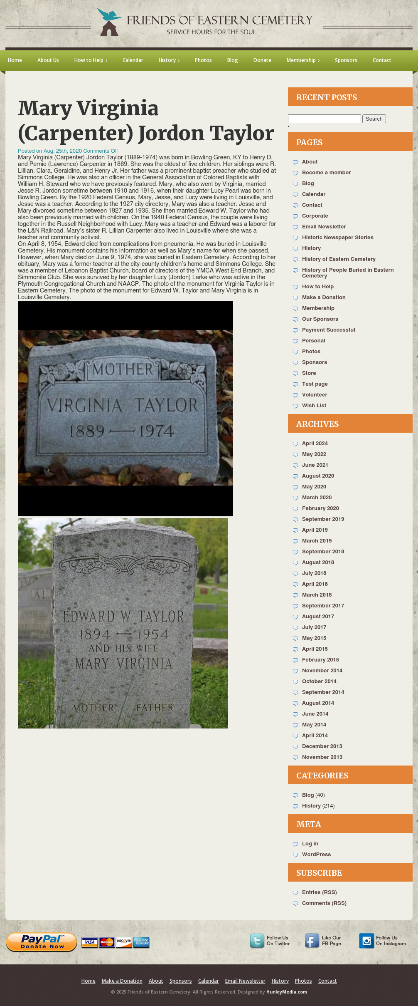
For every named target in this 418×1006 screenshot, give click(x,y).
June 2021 (315, 465)
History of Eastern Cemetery (339, 259)
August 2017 (318, 616)
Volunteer (314, 395)
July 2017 (314, 627)
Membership (318, 308)
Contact (312, 205)
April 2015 (315, 649)
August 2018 (318, 562)
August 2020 (318, 476)
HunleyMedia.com (286, 992)
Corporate (315, 216)
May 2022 (314, 454)
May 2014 (314, 725)
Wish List (314, 406)
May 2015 (314, 638)
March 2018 (317, 595)
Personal (313, 341)
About (309, 162)
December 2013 (322, 746)
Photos (311, 351)
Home (88, 980)
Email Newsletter (324, 227)
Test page (315, 384)
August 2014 (318, 703)
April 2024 (315, 443)
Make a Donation (324, 297)
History (311, 248)
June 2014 (315, 714)
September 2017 (323, 606)
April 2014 (315, 735)
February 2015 (320, 660)
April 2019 (315, 530)
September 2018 (323, 552)
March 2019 (317, 541)
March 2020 (317, 498)
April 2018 (315, 584)
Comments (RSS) (324, 903)
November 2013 (322, 757)
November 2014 (322, 671)
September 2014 (323, 692)
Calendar (313, 194)
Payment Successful (328, 330)
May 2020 (314, 487)
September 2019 (323, 519)
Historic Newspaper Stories (338, 237)
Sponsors (314, 362)
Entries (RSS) (319, 892)
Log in (310, 844)
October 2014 (319, 681)
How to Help (318, 287)
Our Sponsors (320, 319)
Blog (308, 183)
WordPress (316, 854)
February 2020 (320, 508)
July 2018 (314, 573)
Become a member (326, 173)
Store (309, 373)
